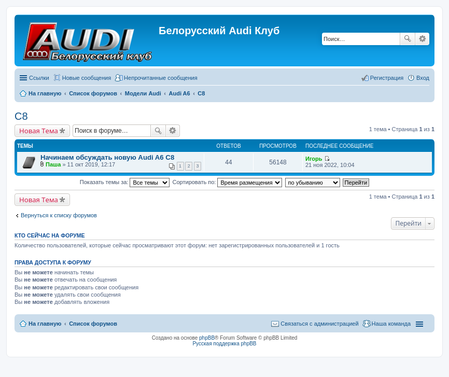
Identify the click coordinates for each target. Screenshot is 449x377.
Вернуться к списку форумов (59, 215)
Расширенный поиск (422, 39)
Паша (53, 164)
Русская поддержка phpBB (224, 343)
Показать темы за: (125, 182)
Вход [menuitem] (422, 78)
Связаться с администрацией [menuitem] (319, 323)
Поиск (407, 39)
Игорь (313, 159)
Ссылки (39, 78)
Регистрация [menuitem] (386, 78)
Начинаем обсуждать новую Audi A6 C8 (107, 157)
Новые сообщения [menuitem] (86, 78)
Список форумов (93, 323)
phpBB (207, 338)
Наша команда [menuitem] (391, 323)
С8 (21, 116)
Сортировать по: (228, 182)
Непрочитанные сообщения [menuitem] (161, 78)
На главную (45, 323)
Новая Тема (38, 130)
